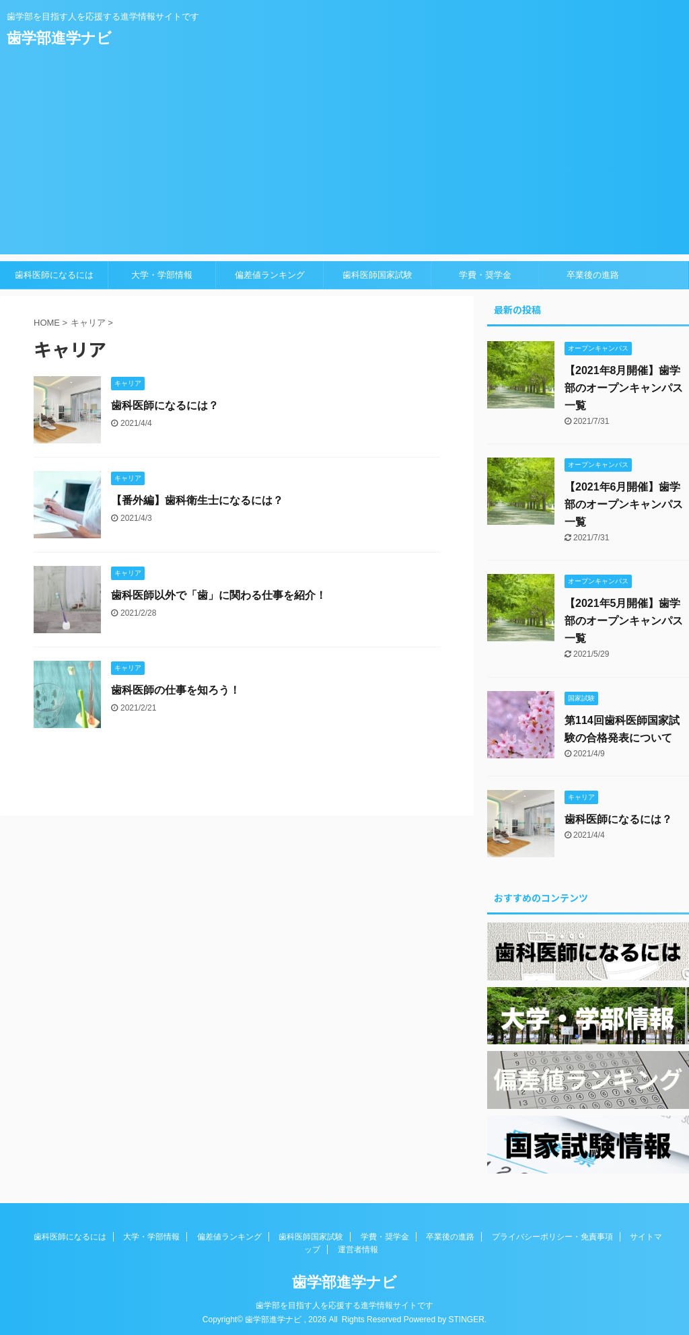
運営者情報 (358, 1247)
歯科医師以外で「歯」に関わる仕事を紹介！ (218, 595)
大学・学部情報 (161, 275)
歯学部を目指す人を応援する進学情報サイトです (344, 1302)
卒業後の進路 (593, 275)
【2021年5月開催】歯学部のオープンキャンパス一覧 (624, 621)
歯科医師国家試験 (377, 275)
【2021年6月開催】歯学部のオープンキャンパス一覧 (624, 504)
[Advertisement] (344, 160)
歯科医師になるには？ (165, 405)
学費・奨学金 (485, 275)
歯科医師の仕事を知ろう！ (175, 690)
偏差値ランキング (270, 275)
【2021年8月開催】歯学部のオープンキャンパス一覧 (624, 388)
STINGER (466, 1317)
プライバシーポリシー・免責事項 (552, 1234)
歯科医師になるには (54, 275)
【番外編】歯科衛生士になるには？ (197, 500)
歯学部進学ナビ (59, 38)
